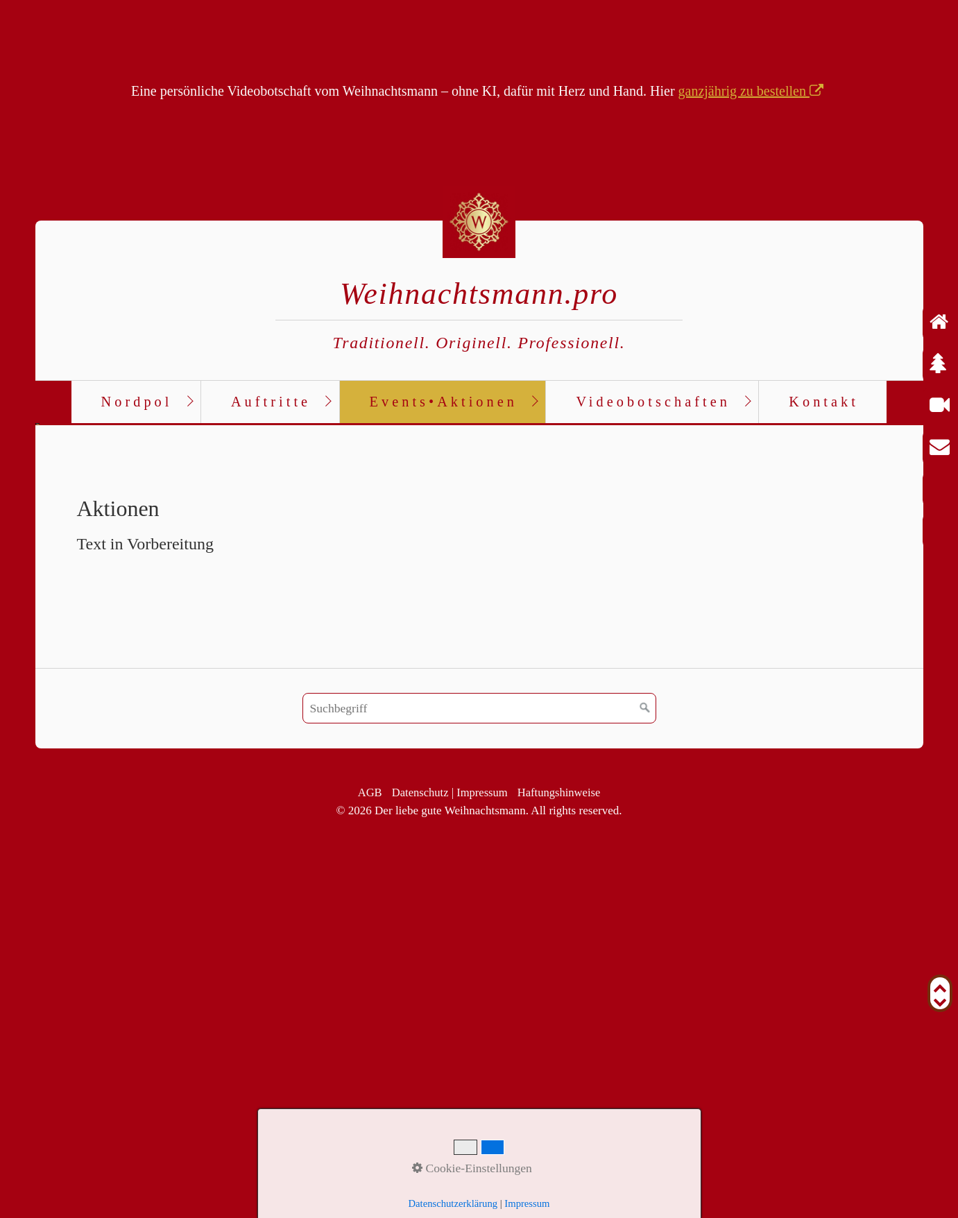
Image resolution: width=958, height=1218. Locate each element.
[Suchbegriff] (479, 1055)
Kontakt (824, 401)
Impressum (526, 1203)
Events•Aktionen (444, 401)
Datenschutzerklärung (453, 1203)
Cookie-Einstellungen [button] (472, 1168)
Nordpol (137, 401)
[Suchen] (645, 1055)
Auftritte (271, 401)
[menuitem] (135, 402)
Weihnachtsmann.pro (479, 294)
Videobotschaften (653, 401)
